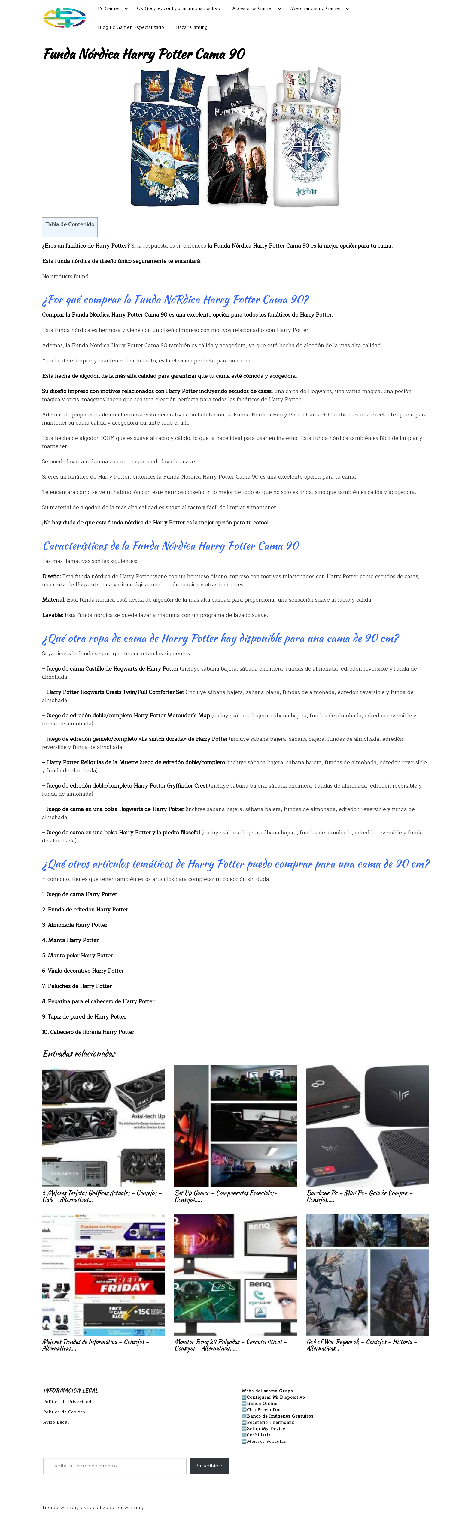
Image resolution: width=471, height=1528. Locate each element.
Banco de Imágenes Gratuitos (280, 1416)
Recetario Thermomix (270, 1422)
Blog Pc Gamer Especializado (131, 27)
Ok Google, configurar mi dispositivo (178, 8)
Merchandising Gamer (315, 8)
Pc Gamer (109, 8)
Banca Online (262, 1403)
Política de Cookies (64, 1412)
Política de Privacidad (67, 1401)
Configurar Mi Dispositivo (276, 1397)
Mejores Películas (266, 1441)
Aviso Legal (56, 1422)
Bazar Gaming (192, 27)
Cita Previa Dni (264, 1409)
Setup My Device (266, 1428)
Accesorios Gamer (252, 8)
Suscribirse (209, 1466)
